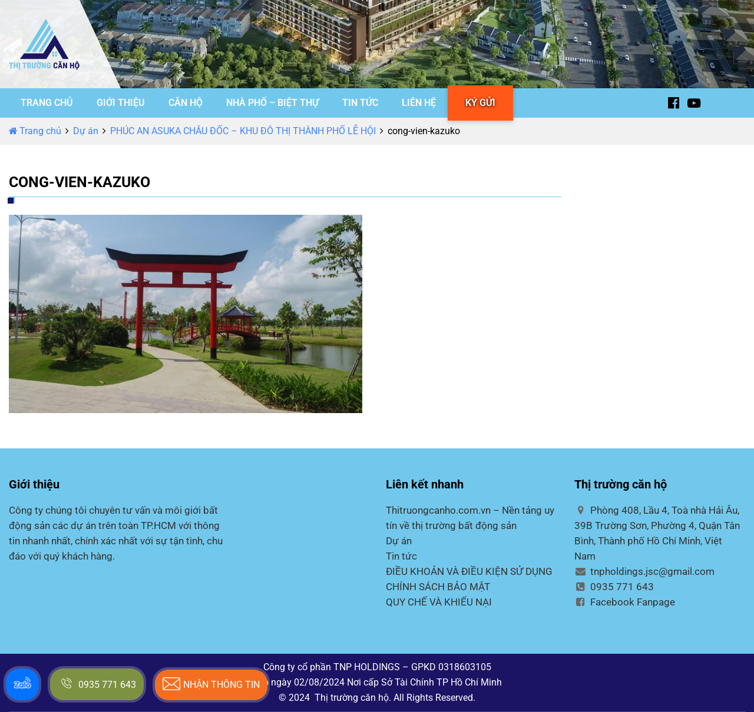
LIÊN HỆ (419, 102)
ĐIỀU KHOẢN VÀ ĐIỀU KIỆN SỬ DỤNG (469, 571)
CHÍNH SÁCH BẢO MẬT (438, 587)
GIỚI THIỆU (121, 102)
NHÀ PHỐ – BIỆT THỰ (272, 102)
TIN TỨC (360, 102)
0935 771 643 (614, 587)
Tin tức (401, 556)
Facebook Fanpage (624, 602)
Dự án (85, 131)
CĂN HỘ (185, 102)
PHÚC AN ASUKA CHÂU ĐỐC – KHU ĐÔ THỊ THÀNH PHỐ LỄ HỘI (243, 131)
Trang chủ (35, 131)
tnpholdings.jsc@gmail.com (644, 571)
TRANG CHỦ (47, 102)
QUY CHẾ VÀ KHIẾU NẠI (439, 602)
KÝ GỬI (480, 102)
